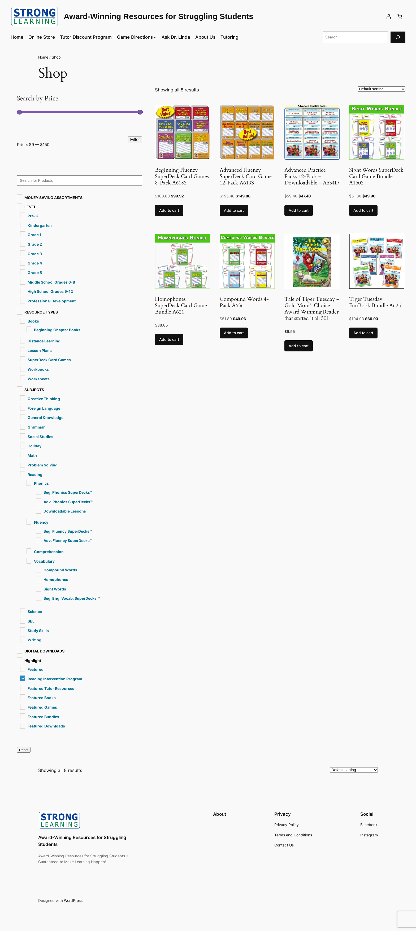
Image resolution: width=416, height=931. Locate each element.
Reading (35, 474)
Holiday (34, 446)
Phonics (41, 483)
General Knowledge (45, 417)
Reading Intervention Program (55, 679)
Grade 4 (35, 263)
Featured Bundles (43, 716)
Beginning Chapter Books (57, 330)
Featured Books (42, 697)
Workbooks (38, 369)
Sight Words (55, 589)
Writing (34, 640)
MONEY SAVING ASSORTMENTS (53, 197)
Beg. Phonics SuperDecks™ (68, 492)
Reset (23, 750)
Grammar (36, 427)
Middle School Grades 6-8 (51, 282)
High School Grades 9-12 (50, 291)
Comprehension (49, 551)
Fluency (41, 522)
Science (35, 611)
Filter (135, 139)
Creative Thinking (44, 398)
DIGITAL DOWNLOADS (44, 651)
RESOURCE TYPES (41, 312)
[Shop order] (381, 89)
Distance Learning (44, 341)
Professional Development (52, 301)
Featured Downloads (46, 726)
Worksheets (39, 379)
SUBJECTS (34, 389)
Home (43, 57)
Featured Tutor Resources (51, 688)
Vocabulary (44, 561)
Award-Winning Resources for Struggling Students (158, 16)
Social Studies (40, 436)
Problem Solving (43, 465)
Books (33, 321)
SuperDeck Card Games (49, 360)
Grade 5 (35, 272)
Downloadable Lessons (65, 511)
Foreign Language (44, 408)
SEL (31, 621)
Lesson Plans (40, 350)
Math (32, 455)
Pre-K (33, 216)
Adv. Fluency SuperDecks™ (68, 540)
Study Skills (38, 630)
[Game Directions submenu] (155, 37)
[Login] (388, 16)
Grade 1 (34, 234)
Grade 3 (35, 253)
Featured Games (42, 707)
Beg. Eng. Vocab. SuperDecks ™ (72, 598)
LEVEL (30, 207)
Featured (36, 669)
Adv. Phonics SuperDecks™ (68, 502)
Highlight (32, 660)
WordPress (73, 900)
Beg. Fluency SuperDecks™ (68, 531)
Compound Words (60, 570)
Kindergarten (40, 225)
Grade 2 (35, 244)
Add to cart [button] (169, 210)
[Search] (398, 37)
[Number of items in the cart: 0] (399, 16)
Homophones (56, 579)
